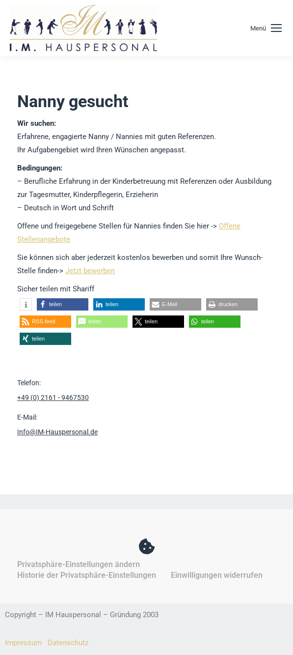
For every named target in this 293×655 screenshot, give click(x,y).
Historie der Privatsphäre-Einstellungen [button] (86, 575)
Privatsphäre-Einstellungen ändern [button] (78, 564)
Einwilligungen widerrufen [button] (217, 575)
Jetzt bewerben (90, 270)
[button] (26, 304)
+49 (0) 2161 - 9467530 (53, 397)
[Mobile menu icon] (266, 28)
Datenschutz (68, 642)
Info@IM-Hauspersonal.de (57, 432)
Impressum (23, 642)
